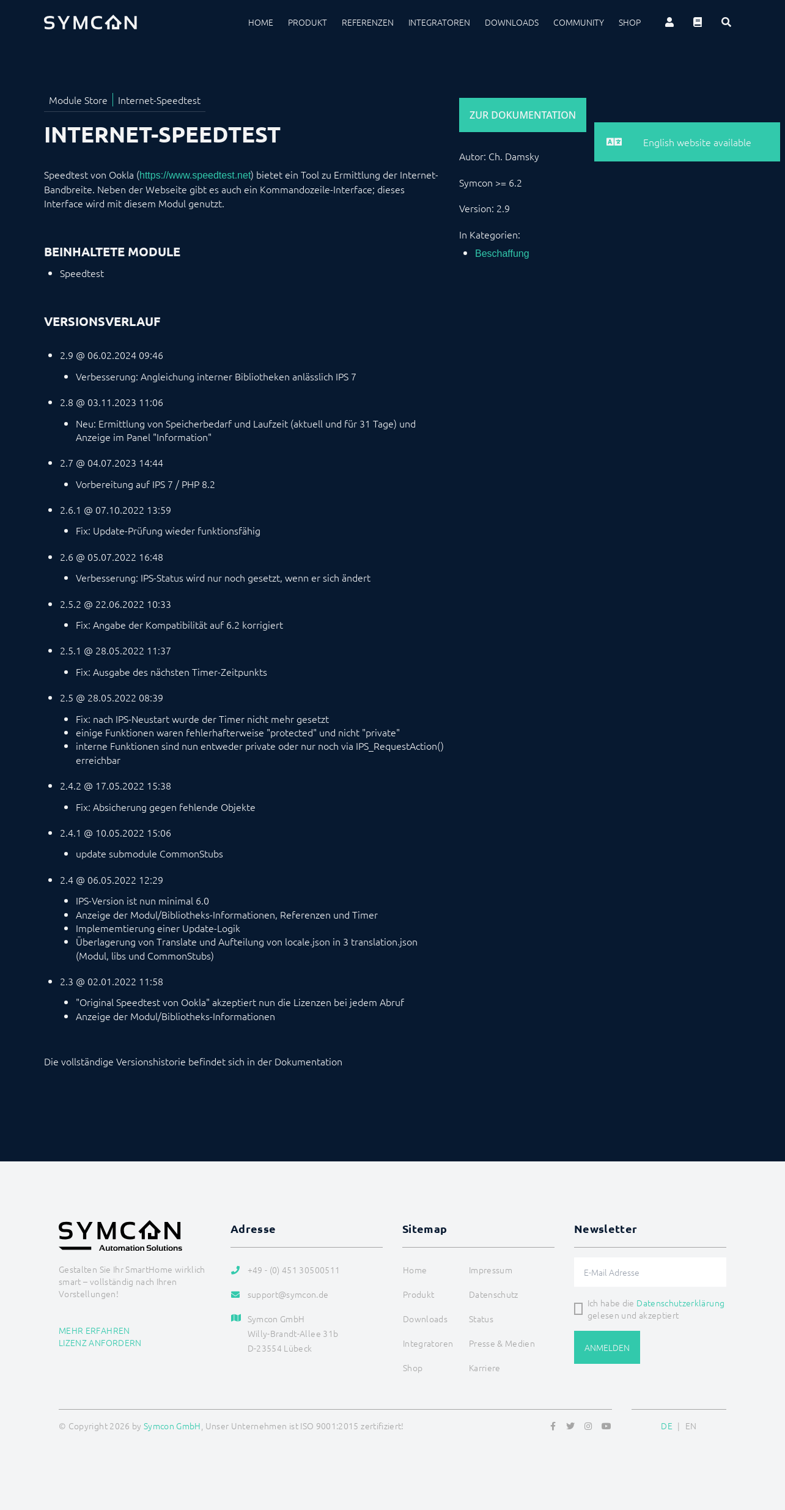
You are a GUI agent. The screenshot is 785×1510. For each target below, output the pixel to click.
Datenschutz (493, 1294)
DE (667, 1425)
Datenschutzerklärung (680, 1303)
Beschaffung (502, 253)
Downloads (512, 22)
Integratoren (439, 22)
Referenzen (368, 22)
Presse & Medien (502, 1343)
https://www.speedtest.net (195, 175)
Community (578, 22)
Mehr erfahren (94, 1330)
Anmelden (607, 1347)
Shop (630, 22)
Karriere (485, 1367)
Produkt (307, 22)
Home (260, 22)
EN (691, 1425)
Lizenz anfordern (100, 1342)
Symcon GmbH (172, 1425)
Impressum (490, 1270)
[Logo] (90, 22)
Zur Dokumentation (523, 115)
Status (481, 1318)
